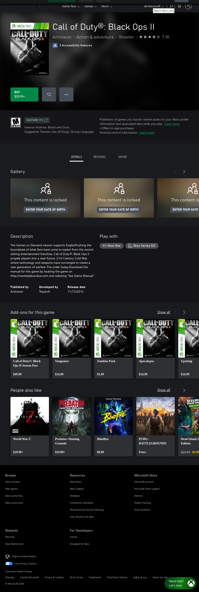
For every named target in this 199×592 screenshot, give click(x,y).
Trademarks (95, 577)
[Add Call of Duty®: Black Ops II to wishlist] (49, 94)
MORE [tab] (122, 157)
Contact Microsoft (29, 577)
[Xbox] (49, 6)
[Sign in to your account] (188, 6)
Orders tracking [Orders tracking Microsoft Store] (142, 502)
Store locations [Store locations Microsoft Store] (142, 509)
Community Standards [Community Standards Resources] (81, 502)
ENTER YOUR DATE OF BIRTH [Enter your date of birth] (45, 209)
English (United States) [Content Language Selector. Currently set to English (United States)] (24, 556)
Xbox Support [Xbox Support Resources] (77, 488)
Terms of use (76, 577)
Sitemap (9, 577)
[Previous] (175, 172)
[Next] (184, 172)
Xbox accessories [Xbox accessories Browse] (14, 502)
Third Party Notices (117, 577)
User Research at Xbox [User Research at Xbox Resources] (82, 516)
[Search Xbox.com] (171, 5)
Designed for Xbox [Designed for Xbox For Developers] (79, 543)
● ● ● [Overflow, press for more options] (66, 94)
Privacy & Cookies (54, 577)
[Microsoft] (20, 6)
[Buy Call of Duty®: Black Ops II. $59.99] (24, 94)
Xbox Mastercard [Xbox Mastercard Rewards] (14, 543)
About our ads (160, 577)
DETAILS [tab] (76, 157)
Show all (163, 312)
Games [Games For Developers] (73, 536)
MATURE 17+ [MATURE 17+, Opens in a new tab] (37, 120)
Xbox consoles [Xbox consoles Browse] (12, 481)
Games (89, 6)
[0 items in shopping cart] (179, 5)
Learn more (172, 124)
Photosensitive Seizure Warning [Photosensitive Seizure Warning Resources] (87, 509)
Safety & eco (140, 577)
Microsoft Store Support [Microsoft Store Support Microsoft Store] (147, 488)
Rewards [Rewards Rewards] (9, 536)
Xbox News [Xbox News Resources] (75, 481)
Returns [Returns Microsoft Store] (138, 495)
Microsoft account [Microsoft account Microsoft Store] (143, 481)
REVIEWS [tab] (99, 157)
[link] (29, 349)
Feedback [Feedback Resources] (75, 495)
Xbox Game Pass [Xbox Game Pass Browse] (14, 495)
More (105, 6)
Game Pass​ (69, 6)
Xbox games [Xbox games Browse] (11, 488)
